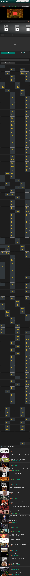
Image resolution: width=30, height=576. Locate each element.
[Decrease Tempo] (1, 21)
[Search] (28, 1)
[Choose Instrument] (12, 35)
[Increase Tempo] (9, 21)
